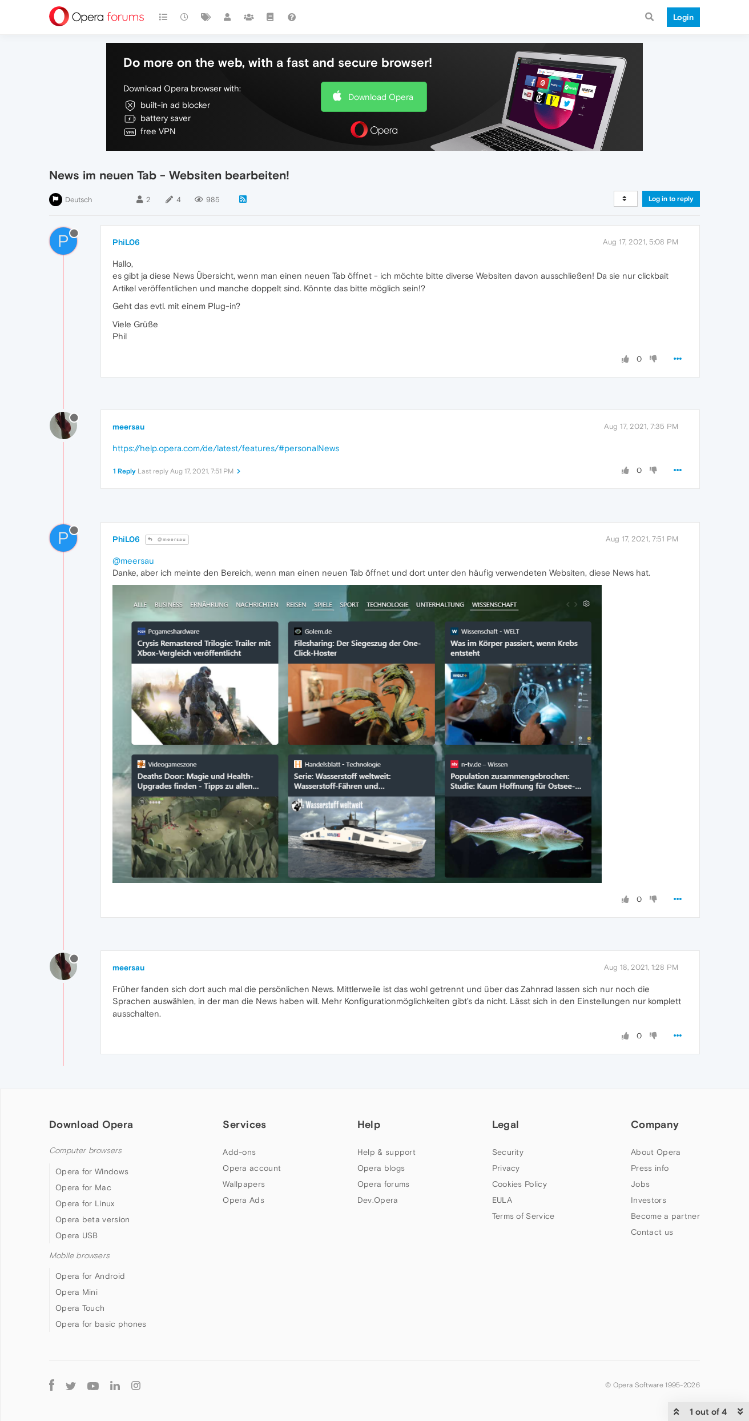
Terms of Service (523, 1216)
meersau (128, 426)
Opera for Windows (91, 1171)
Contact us (652, 1232)
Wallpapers (244, 1184)
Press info (650, 1168)
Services (244, 1124)
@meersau (167, 539)
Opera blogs (381, 1168)
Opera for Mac (83, 1187)
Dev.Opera (377, 1200)
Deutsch (78, 199)
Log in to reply (671, 199)
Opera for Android (90, 1275)
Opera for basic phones (101, 1323)
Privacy (506, 1168)
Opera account (252, 1168)
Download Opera (380, 97)
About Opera (655, 1152)
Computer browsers (85, 1150)
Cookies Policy (519, 1184)
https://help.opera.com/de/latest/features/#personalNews (225, 448)
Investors (648, 1200)
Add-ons (239, 1152)
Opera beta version (92, 1219)
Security (508, 1152)
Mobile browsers (79, 1256)
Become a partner (665, 1216)
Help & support (386, 1152)
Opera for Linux (85, 1203)
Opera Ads (243, 1200)
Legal (506, 1124)
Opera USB (76, 1235)
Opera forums (383, 1184)
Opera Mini (76, 1291)
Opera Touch (79, 1307)
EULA (502, 1200)
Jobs (640, 1184)
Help (368, 1124)
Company (655, 1124)
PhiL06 (126, 242)
